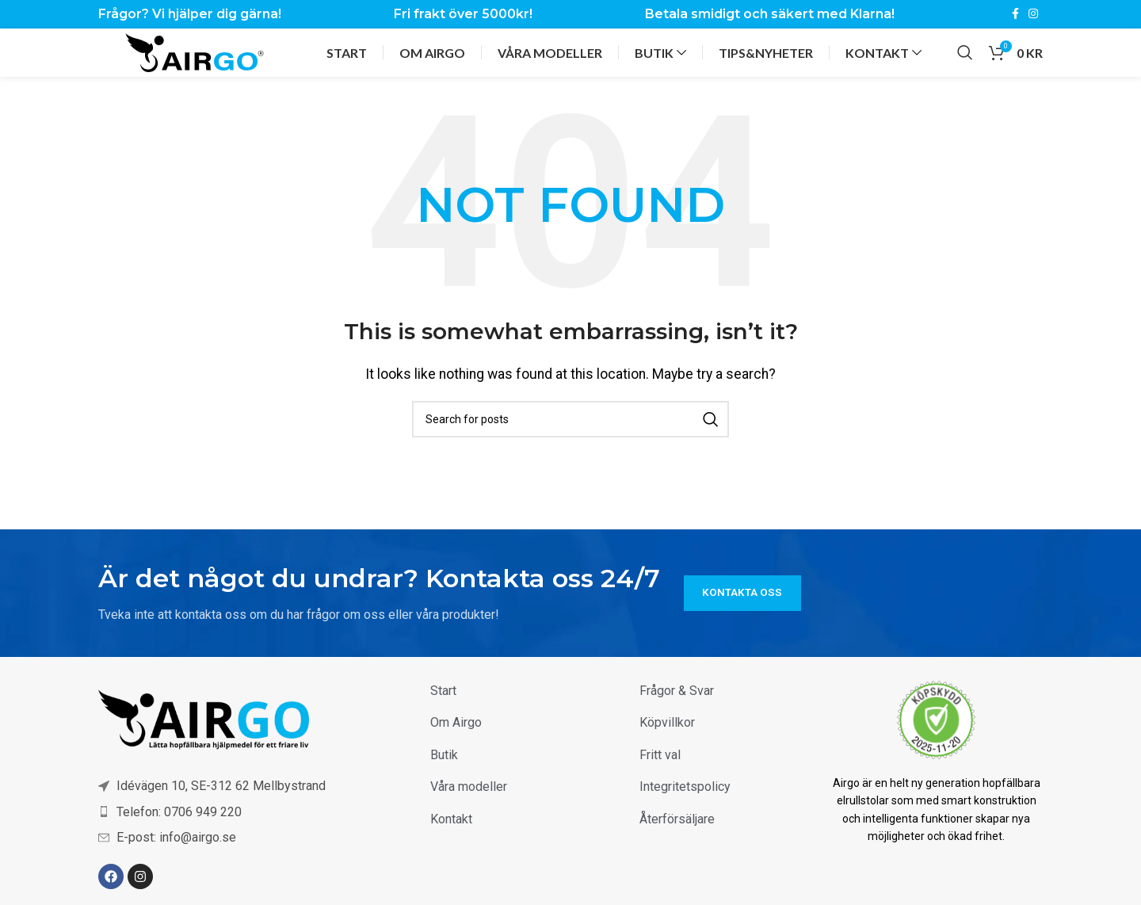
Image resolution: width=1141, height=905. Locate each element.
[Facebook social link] (1015, 12)
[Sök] (965, 50)
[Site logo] (194, 48)
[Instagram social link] (1033, 12)
